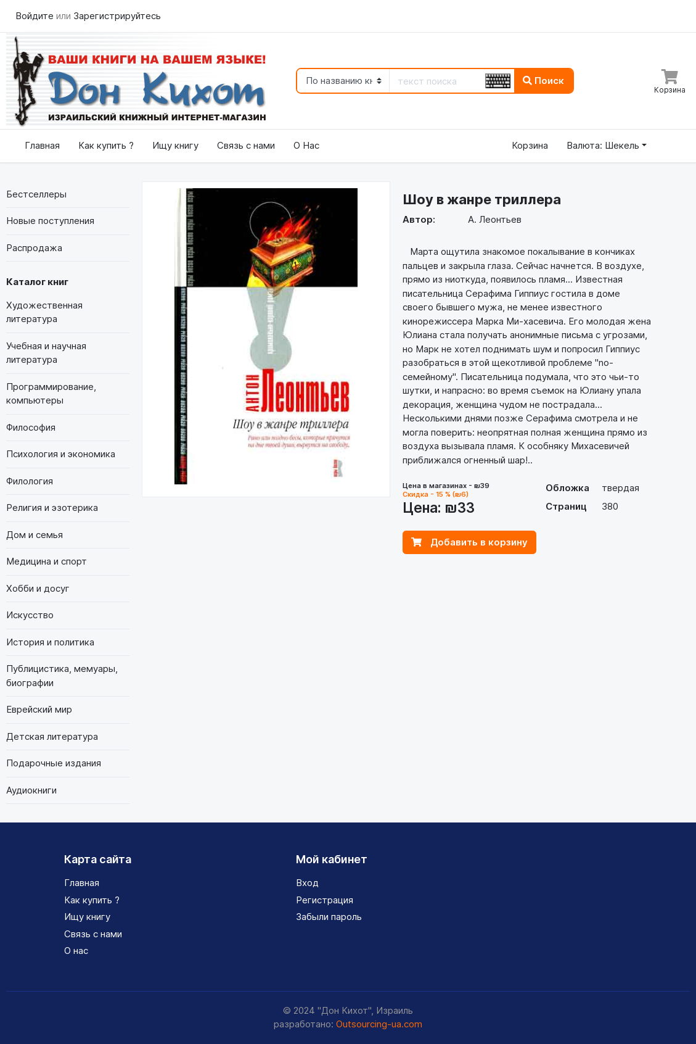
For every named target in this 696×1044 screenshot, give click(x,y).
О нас (76, 950)
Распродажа (34, 248)
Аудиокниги (31, 790)
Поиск (543, 80)
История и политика (50, 642)
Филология (29, 481)
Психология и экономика (60, 454)
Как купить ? (106, 145)
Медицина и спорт (46, 561)
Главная (42, 145)
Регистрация (324, 900)
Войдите (35, 16)
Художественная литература (44, 312)
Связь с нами (246, 145)
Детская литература (52, 736)
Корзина (530, 145)
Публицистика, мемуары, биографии (62, 676)
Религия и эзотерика (52, 507)
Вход (307, 883)
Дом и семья (34, 535)
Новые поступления (50, 220)
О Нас (306, 145)
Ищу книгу (175, 145)
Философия (30, 427)
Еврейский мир (39, 709)
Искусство (30, 615)
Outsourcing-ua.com (379, 1024)
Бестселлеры (36, 194)
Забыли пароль (329, 916)
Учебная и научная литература (46, 353)
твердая (620, 488)
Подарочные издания (53, 763)
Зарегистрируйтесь (117, 16)
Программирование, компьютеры (51, 394)
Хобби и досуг (38, 588)
